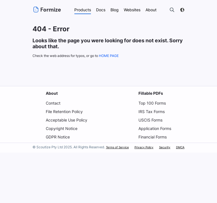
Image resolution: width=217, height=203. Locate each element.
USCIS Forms (150, 120)
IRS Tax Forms (151, 111)
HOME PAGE (111, 56)
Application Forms (155, 128)
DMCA (180, 147)
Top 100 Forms (152, 103)
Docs (100, 9)
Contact (52, 103)
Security (164, 147)
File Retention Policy (64, 111)
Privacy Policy (144, 147)
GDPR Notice (57, 136)
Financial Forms (153, 136)
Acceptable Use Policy (66, 120)
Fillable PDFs (150, 93)
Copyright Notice (61, 128)
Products (82, 9)
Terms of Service (118, 147)
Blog (114, 9)
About (51, 93)
